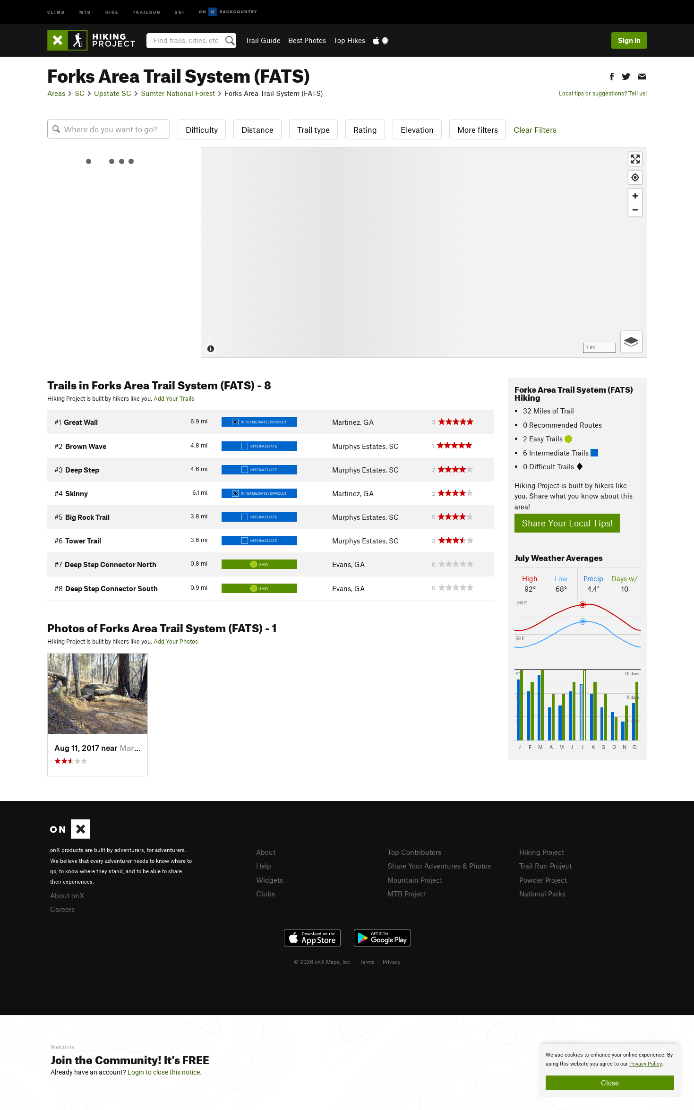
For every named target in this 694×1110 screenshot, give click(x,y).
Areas (56, 93)
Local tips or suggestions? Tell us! (603, 93)
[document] (610, 1070)
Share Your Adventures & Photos (439, 865)
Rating (365, 129)
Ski (180, 12)
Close (610, 1082)
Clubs (265, 893)
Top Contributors (414, 852)
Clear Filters (535, 129)
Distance (257, 129)
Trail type (313, 129)
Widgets (269, 880)
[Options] (631, 342)
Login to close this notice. (165, 1072)
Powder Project (543, 880)
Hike (112, 12)
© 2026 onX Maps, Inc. (322, 961)
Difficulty (202, 129)
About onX (67, 895)
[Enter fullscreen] (635, 159)
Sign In (629, 40)
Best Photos (307, 40)
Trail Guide (263, 40)
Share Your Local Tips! (567, 522)
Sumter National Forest (178, 93)
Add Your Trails (174, 398)
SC (80, 93)
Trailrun (147, 12)
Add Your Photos (176, 641)
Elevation (417, 129)
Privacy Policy (645, 1064)
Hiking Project (541, 852)
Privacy (392, 961)
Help (263, 865)
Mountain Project (414, 880)
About (265, 852)
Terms (367, 961)
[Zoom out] (635, 209)
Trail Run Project (545, 865)
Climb (56, 12)
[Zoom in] (635, 196)
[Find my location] (635, 177)
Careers (62, 909)
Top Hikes (349, 40)
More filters (477, 129)
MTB (85, 12)
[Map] (424, 252)
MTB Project (406, 893)
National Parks (542, 893)
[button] (611, 75)
